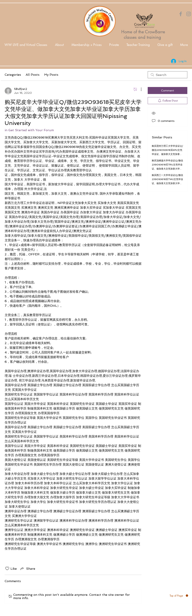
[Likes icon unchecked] (7, 568)
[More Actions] (139, 89)
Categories (13, 74)
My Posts (51, 74)
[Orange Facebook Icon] (181, 14)
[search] (167, 74)
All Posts (32, 74)
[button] (59, 44)
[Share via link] (27, 568)
